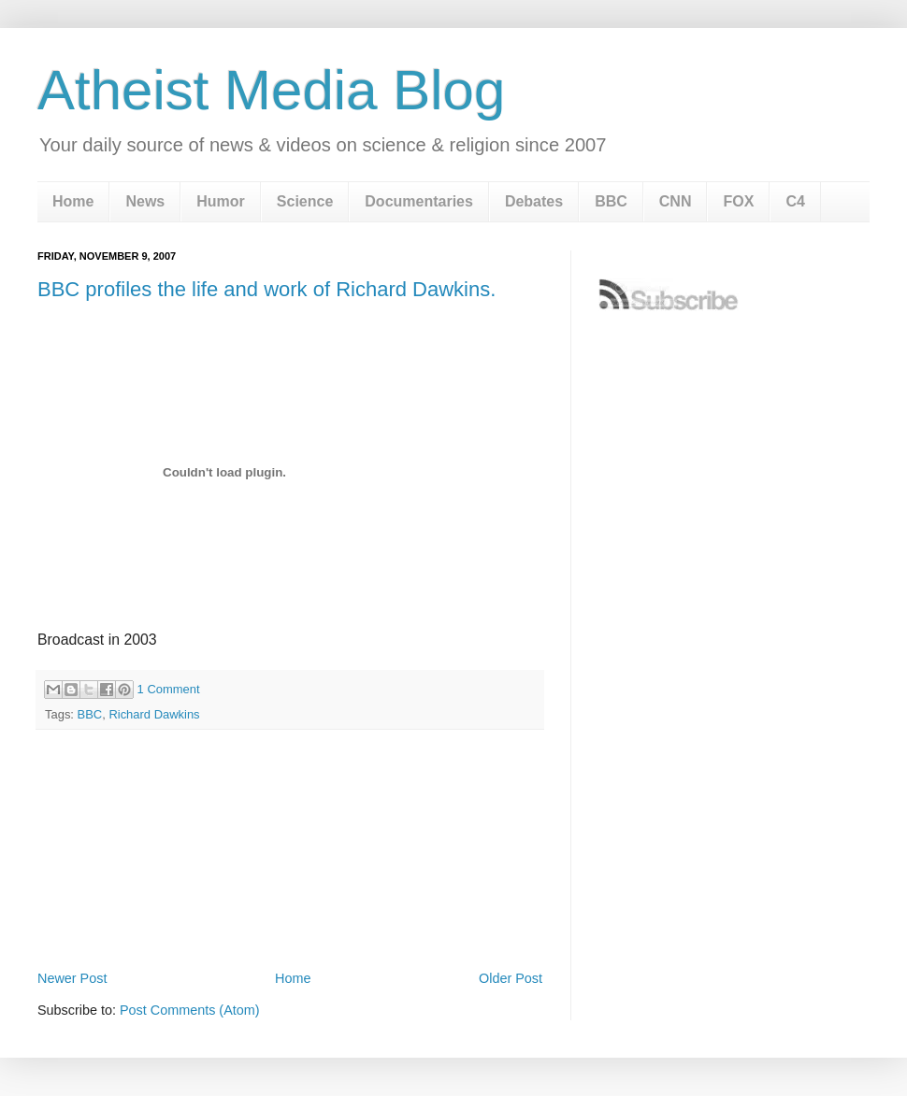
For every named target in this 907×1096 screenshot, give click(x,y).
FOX (738, 201)
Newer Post (72, 978)
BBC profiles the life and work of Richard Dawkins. (266, 289)
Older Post (510, 978)
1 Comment (168, 689)
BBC (611, 201)
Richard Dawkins (153, 714)
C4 (794, 201)
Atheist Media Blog (271, 90)
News (145, 201)
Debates (534, 201)
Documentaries (419, 201)
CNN (675, 201)
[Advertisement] (290, 914)
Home (73, 201)
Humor (220, 201)
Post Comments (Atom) (190, 1010)
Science (305, 201)
